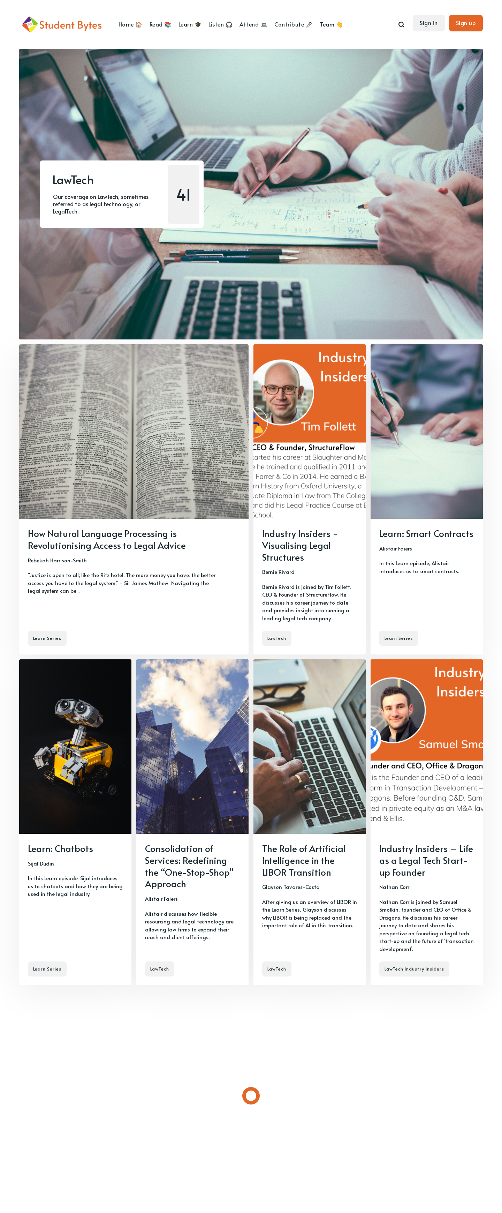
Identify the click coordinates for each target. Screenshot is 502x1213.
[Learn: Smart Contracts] (427, 499)
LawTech (276, 638)
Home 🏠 (131, 24)
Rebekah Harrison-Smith (57, 559)
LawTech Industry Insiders (414, 969)
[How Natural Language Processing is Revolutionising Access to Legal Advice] (134, 499)
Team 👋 (331, 24)
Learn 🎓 (190, 24)
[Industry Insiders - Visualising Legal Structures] (309, 499)
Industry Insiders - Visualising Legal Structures (300, 545)
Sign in (429, 23)
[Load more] (251, 1096)
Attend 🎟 (253, 24)
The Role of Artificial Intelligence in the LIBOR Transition (303, 860)
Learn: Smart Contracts (426, 533)
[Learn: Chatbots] (75, 822)
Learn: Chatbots (60, 848)
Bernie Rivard (278, 571)
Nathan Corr (394, 886)
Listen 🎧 (220, 24)
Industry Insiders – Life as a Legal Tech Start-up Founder (426, 860)
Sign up (466, 23)
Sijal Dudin (41, 863)
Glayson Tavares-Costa (291, 886)
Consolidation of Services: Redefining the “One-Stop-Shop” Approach (189, 866)
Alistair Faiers (395, 548)
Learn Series (47, 638)
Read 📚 (161, 24)
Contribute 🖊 (293, 24)
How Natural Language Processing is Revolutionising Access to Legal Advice (107, 539)
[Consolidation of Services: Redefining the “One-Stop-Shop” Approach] (192, 822)
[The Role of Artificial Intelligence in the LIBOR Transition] (309, 822)
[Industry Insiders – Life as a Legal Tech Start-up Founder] (427, 822)
